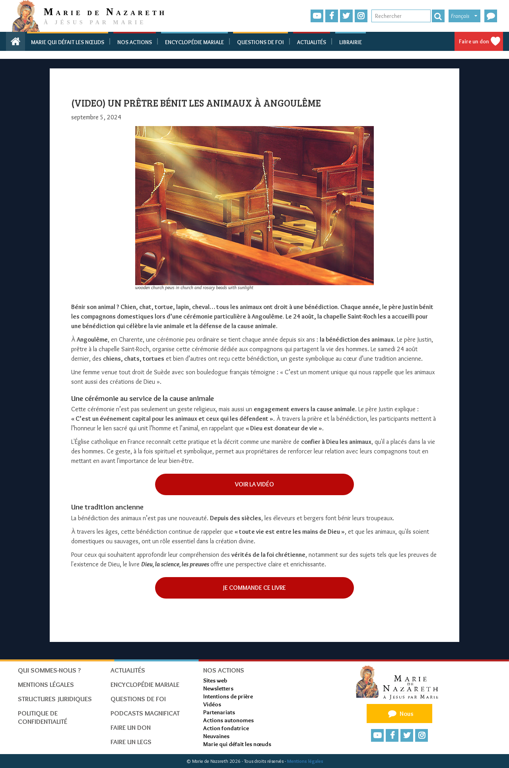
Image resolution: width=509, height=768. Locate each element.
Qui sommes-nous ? (49, 670)
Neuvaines (216, 736)
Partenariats (219, 712)
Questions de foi (260, 42)
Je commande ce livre (254, 587)
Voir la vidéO (254, 484)
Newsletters (218, 688)
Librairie (350, 42)
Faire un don (474, 41)
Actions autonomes (228, 720)
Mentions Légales (46, 684)
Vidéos (212, 704)
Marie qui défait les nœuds (67, 42)
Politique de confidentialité (42, 717)
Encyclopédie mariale (194, 42)
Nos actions (134, 42)
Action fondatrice (226, 728)
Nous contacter (400, 715)
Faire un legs (131, 742)
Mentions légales (305, 761)
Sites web (215, 680)
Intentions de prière (228, 696)
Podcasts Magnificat (145, 713)
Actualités (311, 42)
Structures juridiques (55, 699)
